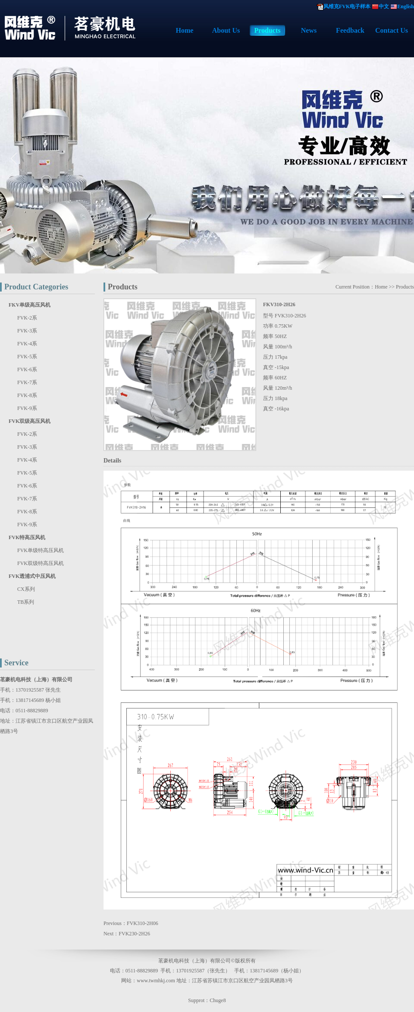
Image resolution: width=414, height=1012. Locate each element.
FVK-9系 (27, 408)
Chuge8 (218, 1000)
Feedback (350, 30)
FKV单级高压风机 (29, 305)
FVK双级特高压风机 (40, 563)
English (405, 6)
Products (267, 30)
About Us (226, 30)
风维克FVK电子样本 (346, 6)
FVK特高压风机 (27, 537)
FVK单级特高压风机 (40, 550)
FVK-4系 (27, 344)
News (309, 30)
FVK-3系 (27, 331)
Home (185, 30)
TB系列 (25, 602)
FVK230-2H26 (134, 934)
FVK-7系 (27, 382)
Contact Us (391, 30)
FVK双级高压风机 (29, 421)
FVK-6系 (27, 369)
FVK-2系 (27, 318)
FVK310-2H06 (142, 923)
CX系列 (26, 589)
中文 (384, 6)
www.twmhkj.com (156, 981)
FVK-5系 (27, 357)
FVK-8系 (27, 395)
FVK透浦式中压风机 (32, 576)
